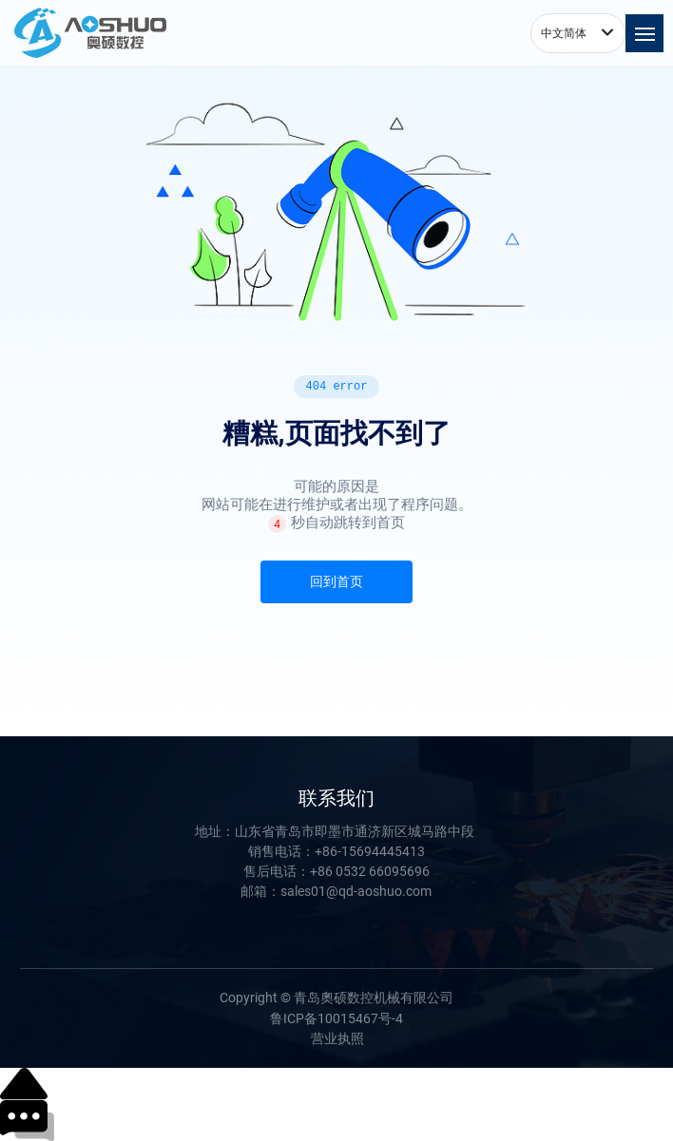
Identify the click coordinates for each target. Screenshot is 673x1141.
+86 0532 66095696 (370, 871)
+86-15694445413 (370, 851)
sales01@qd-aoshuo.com (356, 891)
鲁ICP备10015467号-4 (336, 1018)
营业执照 (337, 1038)
